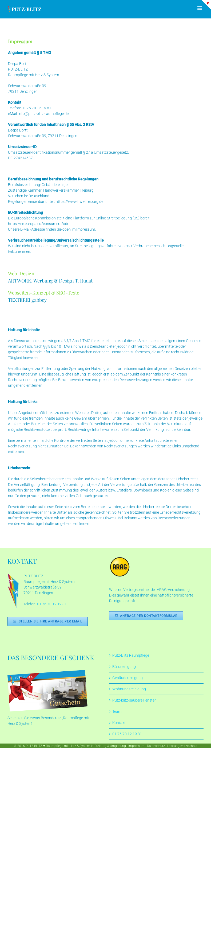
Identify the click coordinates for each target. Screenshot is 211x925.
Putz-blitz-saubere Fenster (134, 700)
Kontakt (119, 723)
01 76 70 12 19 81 (36, 108)
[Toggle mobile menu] (200, 8)
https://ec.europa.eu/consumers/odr (38, 224)
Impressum (136, 746)
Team (116, 711)
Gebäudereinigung (127, 678)
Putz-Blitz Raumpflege (130, 655)
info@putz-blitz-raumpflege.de (43, 113)
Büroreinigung (124, 666)
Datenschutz (156, 746)
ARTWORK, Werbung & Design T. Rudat (50, 280)
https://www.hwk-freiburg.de (79, 201)
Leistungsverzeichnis (182, 746)
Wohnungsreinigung (129, 689)
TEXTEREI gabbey (27, 300)
